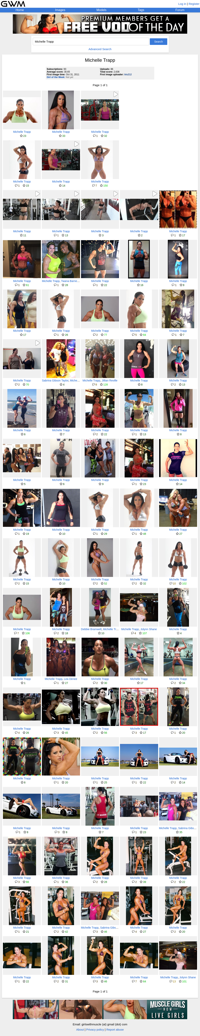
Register (194, 3)
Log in (182, 3)
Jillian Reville (109, 380)
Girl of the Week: (56, 77)
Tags (141, 10)
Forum (179, 10)
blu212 (128, 74)
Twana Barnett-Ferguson (76, 281)
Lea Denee (70, 678)
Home (20, 10)
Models (102, 10)
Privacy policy (95, 1029)
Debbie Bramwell (91, 629)
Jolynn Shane (148, 629)
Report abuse (115, 1029)
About (80, 1029)
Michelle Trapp (22, 131)
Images (60, 10)
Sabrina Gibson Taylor (55, 380)
